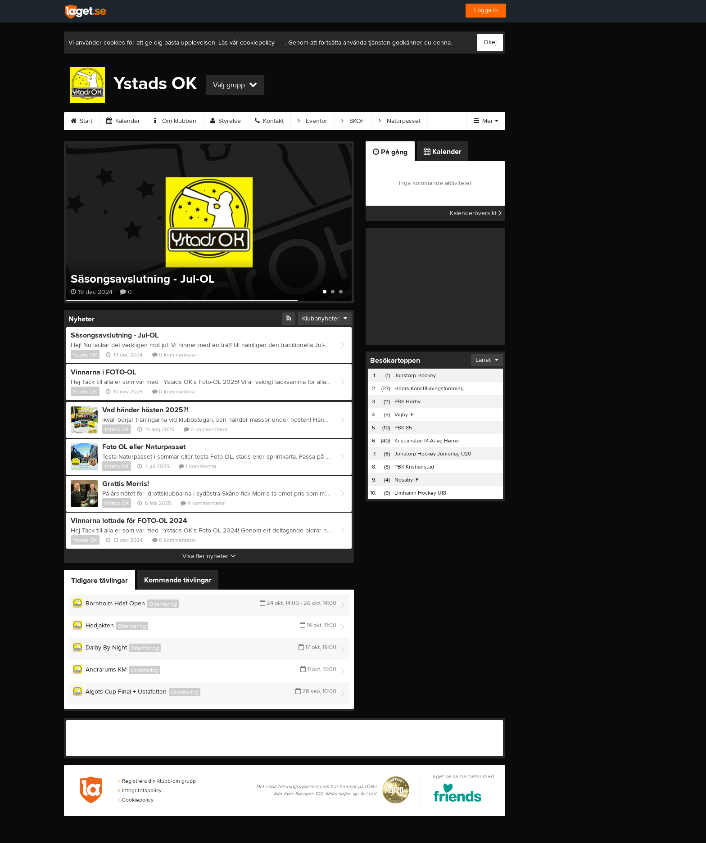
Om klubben (175, 121)
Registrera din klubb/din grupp (157, 780)
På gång (390, 152)
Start (81, 121)
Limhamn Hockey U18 (420, 492)
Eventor (312, 121)
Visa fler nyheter (209, 556)
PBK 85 (403, 427)
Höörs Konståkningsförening (429, 388)
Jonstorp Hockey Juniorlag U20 (432, 453)
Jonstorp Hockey (415, 375)
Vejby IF (404, 414)
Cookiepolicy (136, 799)
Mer (486, 121)
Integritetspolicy (140, 790)
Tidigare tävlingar (99, 580)
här (280, 43)
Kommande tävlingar (178, 580)
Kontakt (269, 121)
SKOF (353, 121)
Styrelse (225, 121)
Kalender (123, 121)
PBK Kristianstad (414, 466)
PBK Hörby (407, 401)
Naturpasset (400, 121)
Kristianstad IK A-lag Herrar (426, 440)
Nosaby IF (406, 479)
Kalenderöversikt (476, 213)
